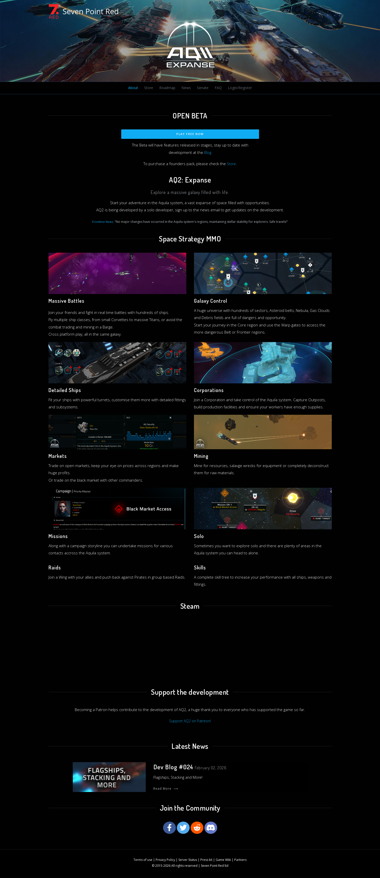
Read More (165, 789)
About (133, 88)
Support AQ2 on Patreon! (190, 721)
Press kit (206, 861)
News (185, 88)
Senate (202, 88)
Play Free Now (190, 134)
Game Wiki (223, 861)
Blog (207, 152)
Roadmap (166, 88)
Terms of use (142, 861)
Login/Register (239, 88)
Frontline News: (103, 222)
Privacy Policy (165, 861)
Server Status (187, 861)
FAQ (217, 88)
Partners (240, 861)
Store (148, 88)
